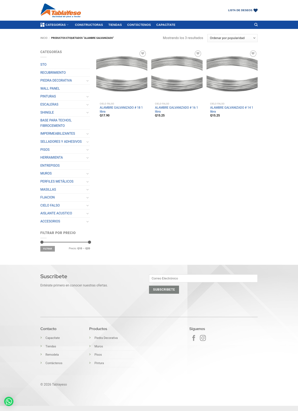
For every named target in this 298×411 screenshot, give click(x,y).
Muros (98, 346)
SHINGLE (47, 112)
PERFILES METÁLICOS (56, 181)
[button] (256, 25)
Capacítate (165, 24)
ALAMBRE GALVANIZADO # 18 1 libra (121, 109)
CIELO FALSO (50, 205)
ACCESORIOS (50, 221)
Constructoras (89, 24)
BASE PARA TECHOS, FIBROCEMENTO (56, 123)
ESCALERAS (49, 104)
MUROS (46, 173)
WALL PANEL (50, 88)
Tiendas (115, 24)
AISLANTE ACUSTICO (56, 213)
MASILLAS (48, 189)
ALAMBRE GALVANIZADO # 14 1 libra (231, 109)
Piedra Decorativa (106, 338)
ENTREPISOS (50, 165)
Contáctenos (139, 24)
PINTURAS (48, 96)
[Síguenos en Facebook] (194, 338)
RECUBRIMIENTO (53, 73)
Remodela (52, 354)
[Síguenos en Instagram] (203, 338)
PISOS (44, 150)
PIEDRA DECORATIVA (56, 80)
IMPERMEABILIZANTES (57, 133)
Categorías (54, 25)
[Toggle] (87, 80)
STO (43, 65)
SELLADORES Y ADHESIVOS (61, 142)
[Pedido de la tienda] (232, 38)
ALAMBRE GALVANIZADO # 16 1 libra (176, 109)
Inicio (43, 38)
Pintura (99, 363)
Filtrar (47, 248)
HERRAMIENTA (51, 157)
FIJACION (47, 197)
